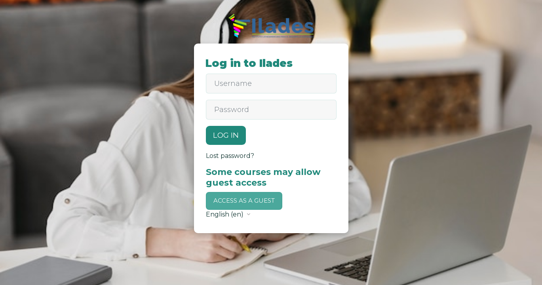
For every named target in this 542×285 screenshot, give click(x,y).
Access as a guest (244, 200)
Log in (226, 135)
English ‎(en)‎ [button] (225, 214)
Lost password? (230, 156)
